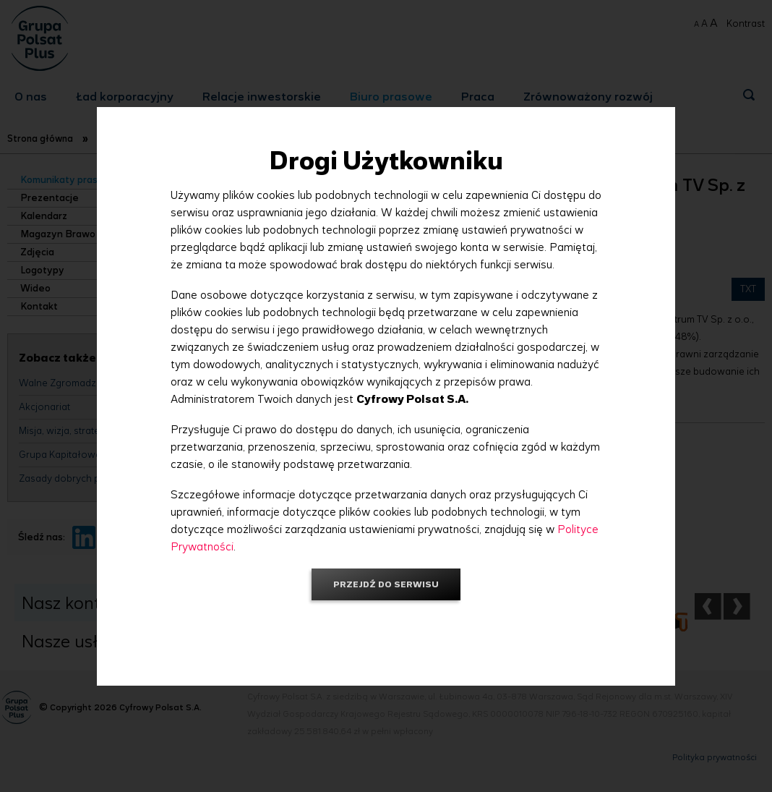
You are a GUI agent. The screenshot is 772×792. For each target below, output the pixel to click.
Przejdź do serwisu (386, 584)
